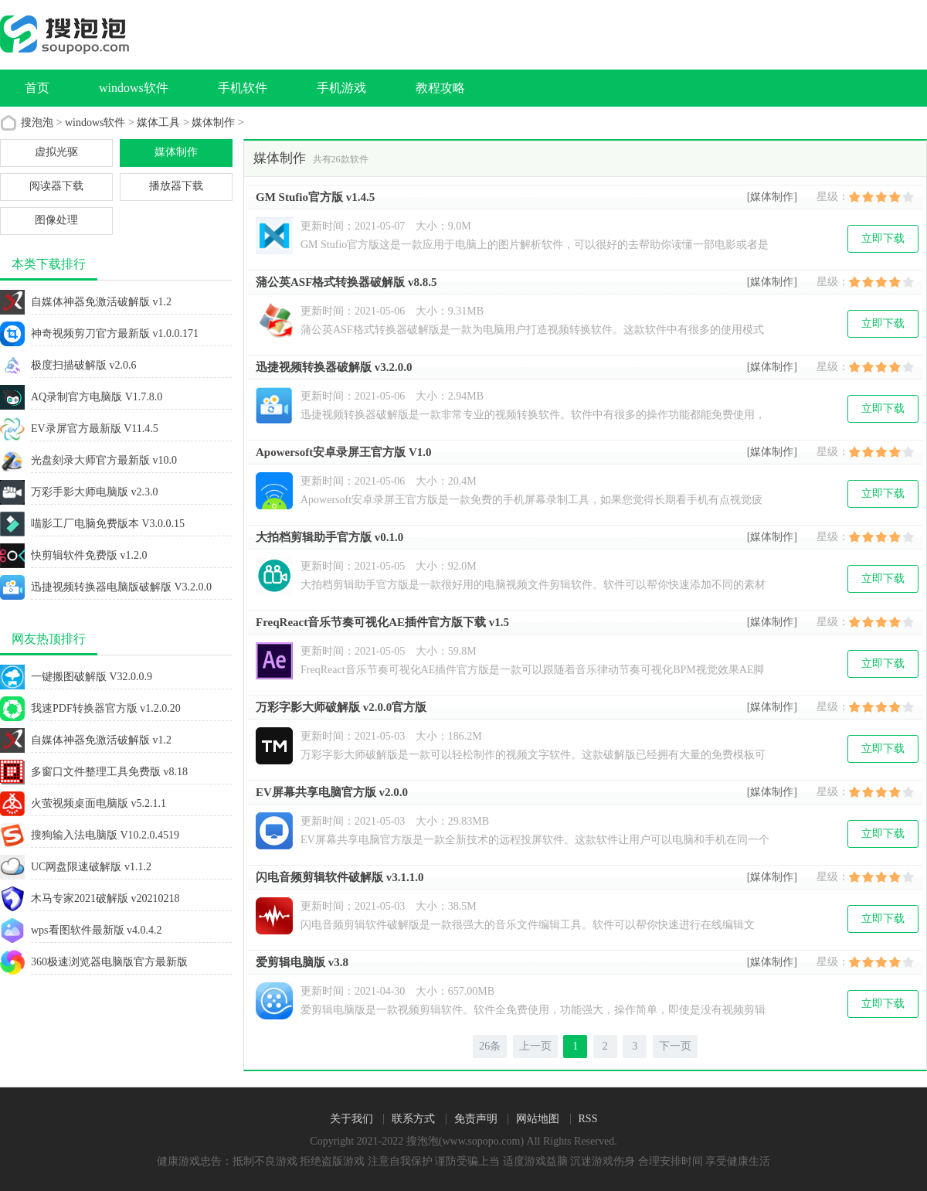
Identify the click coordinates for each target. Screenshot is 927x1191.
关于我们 (351, 1119)
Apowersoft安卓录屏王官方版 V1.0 (343, 452)
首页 (37, 87)
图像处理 (56, 220)
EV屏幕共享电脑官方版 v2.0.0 (332, 792)
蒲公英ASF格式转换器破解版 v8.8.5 (346, 282)
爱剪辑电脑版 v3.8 (302, 962)
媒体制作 (213, 122)
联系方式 (413, 1119)
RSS (588, 1119)
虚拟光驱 (56, 152)
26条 (490, 1046)
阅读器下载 (56, 186)
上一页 (535, 1046)
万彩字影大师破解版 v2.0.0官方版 (341, 707)
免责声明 (475, 1119)
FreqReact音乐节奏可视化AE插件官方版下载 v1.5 (382, 622)
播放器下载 (176, 186)
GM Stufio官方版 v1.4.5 (315, 197)
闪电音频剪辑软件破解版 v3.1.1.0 (340, 877)
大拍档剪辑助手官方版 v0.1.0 (329, 537)
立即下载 (883, 238)
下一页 (675, 1046)
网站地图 (537, 1119)
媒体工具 (158, 122)
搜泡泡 (37, 122)
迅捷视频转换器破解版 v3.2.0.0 (334, 367)
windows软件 (95, 122)
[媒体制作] (772, 196)
